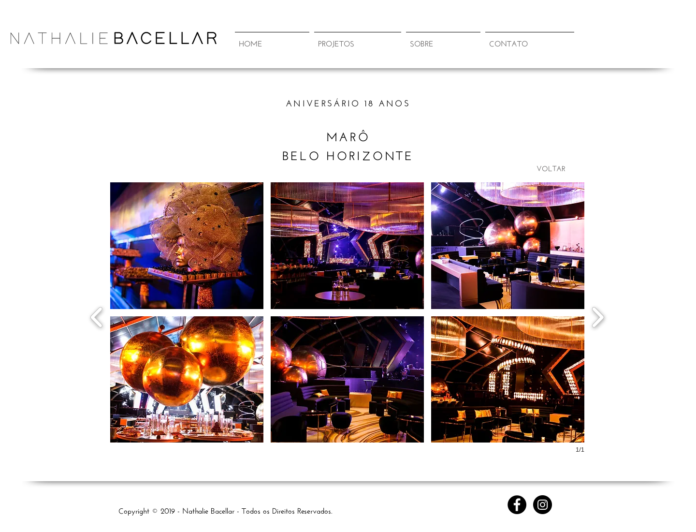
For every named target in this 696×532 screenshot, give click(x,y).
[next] (598, 316)
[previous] (97, 316)
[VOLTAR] (551, 167)
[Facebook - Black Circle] (517, 504)
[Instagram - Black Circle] (542, 504)
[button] (358, 38)
